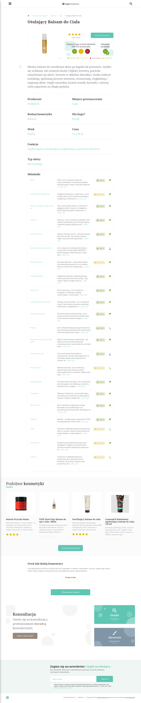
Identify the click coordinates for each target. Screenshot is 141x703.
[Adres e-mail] (73, 680)
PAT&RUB (33, 104)
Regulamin (81, 698)
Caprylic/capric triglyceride (40, 194)
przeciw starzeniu (89, 149)
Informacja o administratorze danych (63, 688)
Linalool (33, 457)
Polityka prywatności (69, 698)
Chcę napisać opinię (70, 592)
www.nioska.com (130, 698)
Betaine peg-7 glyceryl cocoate (41, 248)
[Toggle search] (132, 4)
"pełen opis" (63, 187)
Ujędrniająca (35, 149)
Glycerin (33, 220)
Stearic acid (34, 290)
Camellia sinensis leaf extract (40, 302)
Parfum (33, 328)
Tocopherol (34, 393)
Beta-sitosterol (35, 405)
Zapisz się (104, 680)
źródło (59, 58)
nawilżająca (51, 149)
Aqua (32, 180)
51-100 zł (77, 134)
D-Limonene (34, 443)
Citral (32, 429)
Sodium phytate (36, 382)
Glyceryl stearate (36, 262)
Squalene (33, 419)
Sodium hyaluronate (37, 314)
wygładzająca (68, 149)
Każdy (76, 119)
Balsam (32, 119)
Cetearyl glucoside (36, 276)
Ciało (75, 104)
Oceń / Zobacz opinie (102, 35)
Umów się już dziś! (26, 636)
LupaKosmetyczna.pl (102, 698)
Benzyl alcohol (35, 368)
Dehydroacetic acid (37, 353)
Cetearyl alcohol (36, 234)
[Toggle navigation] (8, 3)
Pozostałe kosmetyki (70, 548)
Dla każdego (35, 164)
